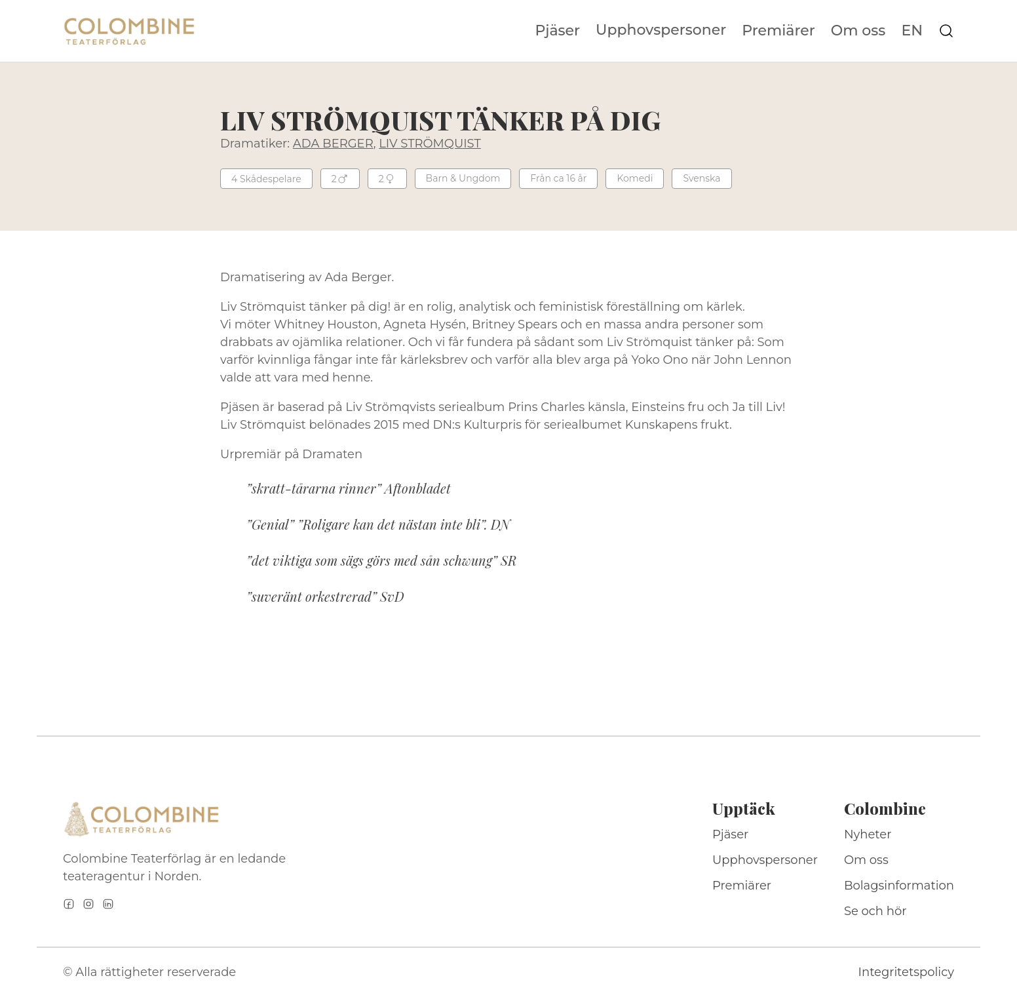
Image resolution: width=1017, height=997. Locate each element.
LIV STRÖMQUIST (430, 143)
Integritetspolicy (906, 972)
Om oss (858, 31)
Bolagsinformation (899, 885)
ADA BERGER (333, 143)
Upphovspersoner (661, 30)
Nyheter (868, 834)
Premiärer (778, 31)
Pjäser (558, 31)
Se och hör (875, 911)
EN (912, 31)
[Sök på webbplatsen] (946, 31)
